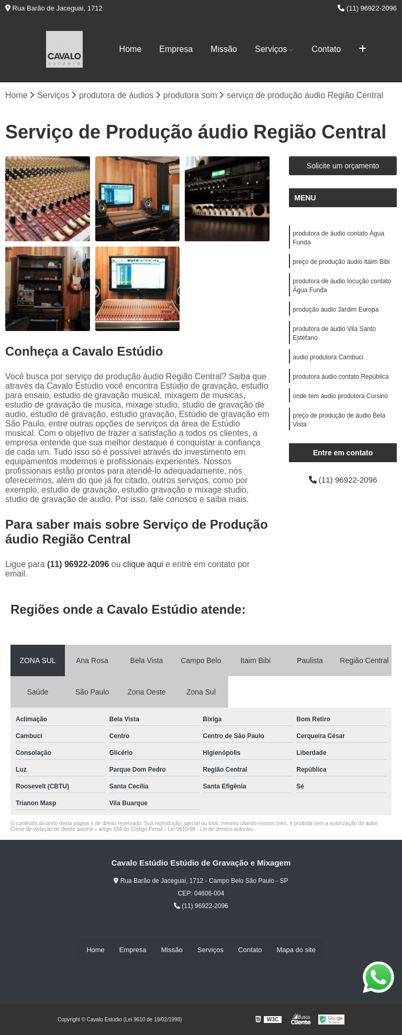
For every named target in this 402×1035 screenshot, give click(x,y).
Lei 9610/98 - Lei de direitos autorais (210, 830)
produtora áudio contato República (340, 382)
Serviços (271, 49)
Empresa (176, 49)
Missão (223, 49)
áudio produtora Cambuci (328, 362)
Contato (326, 49)
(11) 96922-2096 (367, 8)
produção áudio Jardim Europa (335, 312)
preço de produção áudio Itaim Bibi (341, 263)
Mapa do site (295, 950)
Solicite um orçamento (343, 166)
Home (130, 49)
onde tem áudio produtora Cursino (340, 402)
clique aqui (143, 564)
